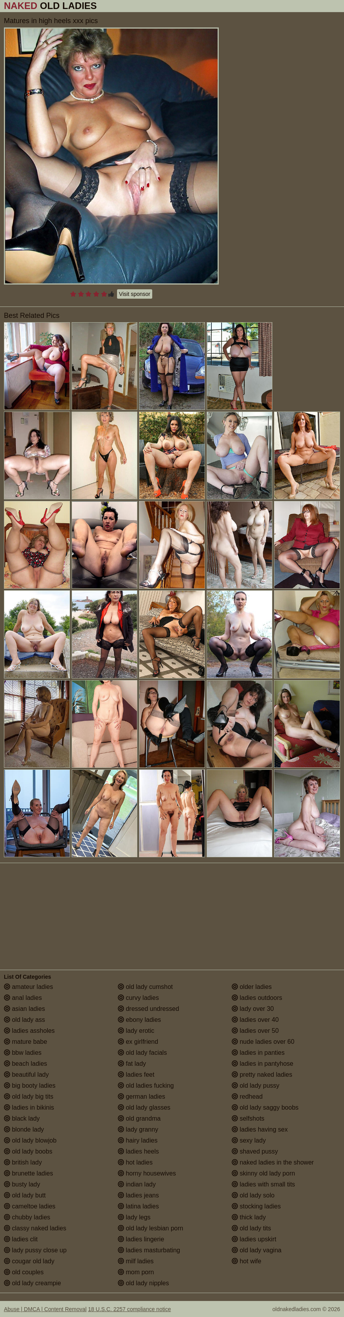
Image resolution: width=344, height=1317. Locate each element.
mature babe (25, 1041)
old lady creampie (32, 1283)
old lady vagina (256, 1250)
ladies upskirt (254, 1239)
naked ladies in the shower (273, 1162)
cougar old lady (29, 1261)
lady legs (134, 1217)
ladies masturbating (149, 1250)
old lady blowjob (30, 1140)
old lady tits (251, 1228)
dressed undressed (148, 1008)
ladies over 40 (255, 1019)
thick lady (249, 1217)
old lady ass (24, 1019)
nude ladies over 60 (263, 1041)
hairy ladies (137, 1140)
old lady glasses (144, 1107)
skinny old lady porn (263, 1173)
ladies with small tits (263, 1184)
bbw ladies (22, 1052)
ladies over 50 (255, 1030)
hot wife (246, 1261)
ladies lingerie (141, 1239)
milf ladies (136, 1261)
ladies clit (21, 1239)
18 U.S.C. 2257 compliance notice (129, 1309)
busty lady (22, 1184)
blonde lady (24, 1129)
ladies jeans (138, 1195)
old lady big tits (28, 1096)
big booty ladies (30, 1085)
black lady (22, 1118)
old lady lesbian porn (150, 1228)
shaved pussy (255, 1151)
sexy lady (249, 1140)
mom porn (136, 1272)
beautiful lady (26, 1074)
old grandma (139, 1118)
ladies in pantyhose (262, 1063)
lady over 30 (253, 1008)
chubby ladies (27, 1217)
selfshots (248, 1118)
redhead (247, 1096)
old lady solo (253, 1195)
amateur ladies (28, 986)
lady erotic (136, 1030)
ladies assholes (29, 1030)
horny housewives (147, 1173)
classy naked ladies (35, 1228)
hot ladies (135, 1162)
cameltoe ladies (30, 1206)
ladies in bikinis (29, 1107)
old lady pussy (255, 1085)
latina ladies (138, 1206)
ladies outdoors (257, 997)
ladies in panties (258, 1052)
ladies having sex (260, 1129)
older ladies (252, 986)
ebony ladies (139, 1019)
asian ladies (24, 1008)
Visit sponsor (134, 294)
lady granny (138, 1129)
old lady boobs (28, 1151)
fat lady (132, 1063)
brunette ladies (28, 1173)
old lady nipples (143, 1283)
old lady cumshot (145, 986)
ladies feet (136, 1074)
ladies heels (138, 1151)
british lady (23, 1162)
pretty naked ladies (262, 1074)
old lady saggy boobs (265, 1107)
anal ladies (23, 997)
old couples (23, 1272)
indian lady (137, 1184)
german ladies (141, 1096)
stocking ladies (256, 1206)
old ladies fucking (146, 1085)
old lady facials (142, 1052)
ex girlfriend (138, 1041)
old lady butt (25, 1195)
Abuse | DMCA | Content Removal (45, 1309)
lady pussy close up (35, 1250)
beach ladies (25, 1063)
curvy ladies (138, 997)
